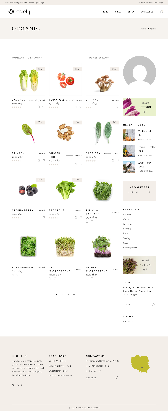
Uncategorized (130, 247)
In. (129, 321)
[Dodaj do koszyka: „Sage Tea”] (113, 160)
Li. (133, 321)
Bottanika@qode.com (18, 2)
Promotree (79, 407)
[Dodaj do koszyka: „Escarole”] (76, 217)
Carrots (126, 219)
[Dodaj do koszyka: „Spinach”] (38, 160)
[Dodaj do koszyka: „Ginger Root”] (76, 164)
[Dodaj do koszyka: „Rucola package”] (87, 221)
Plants (126, 233)
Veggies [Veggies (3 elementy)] (133, 294)
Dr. (138, 321)
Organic (127, 228)
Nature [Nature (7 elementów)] (142, 291)
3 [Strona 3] (68, 294)
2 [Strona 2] (62, 294)
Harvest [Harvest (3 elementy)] (133, 291)
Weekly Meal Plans (57, 361)
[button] (43, 107)
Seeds (125, 242)
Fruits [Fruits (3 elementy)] (150, 287)
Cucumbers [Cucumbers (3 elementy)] (141, 287)
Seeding (127, 238)
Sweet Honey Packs (58, 371)
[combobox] (103, 58)
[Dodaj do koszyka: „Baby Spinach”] (12, 275)
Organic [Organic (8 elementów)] (150, 291)
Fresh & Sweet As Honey (60, 375)
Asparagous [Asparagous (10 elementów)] (128, 287)
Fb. (124, 321)
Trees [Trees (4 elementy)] (125, 294)
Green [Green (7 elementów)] (126, 291)
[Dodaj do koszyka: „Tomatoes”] (76, 107)
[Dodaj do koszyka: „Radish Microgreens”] (87, 278)
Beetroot (127, 214)
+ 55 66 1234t (39, 2)
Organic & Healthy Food (60, 366)
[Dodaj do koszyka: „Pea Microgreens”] (50, 278)
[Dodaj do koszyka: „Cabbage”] (38, 107)
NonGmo (127, 224)
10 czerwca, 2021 (145, 139)
